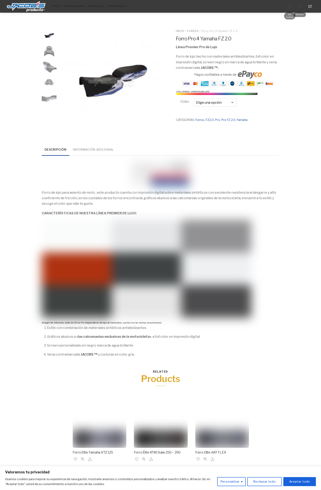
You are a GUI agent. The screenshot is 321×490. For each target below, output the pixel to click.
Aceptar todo (299, 481)
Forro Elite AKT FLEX (210, 452)
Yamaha (242, 120)
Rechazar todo (264, 481)
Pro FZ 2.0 (228, 120)
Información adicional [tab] (93, 149)
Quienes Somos (74, 6)
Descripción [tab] (55, 149)
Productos (96, 6)
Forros (193, 31)
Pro (217, 120)
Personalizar (230, 481)
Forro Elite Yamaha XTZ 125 (93, 452)
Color (185, 101)
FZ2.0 (210, 120)
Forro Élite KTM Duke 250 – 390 (157, 452)
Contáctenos (116, 6)
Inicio (56, 6)
